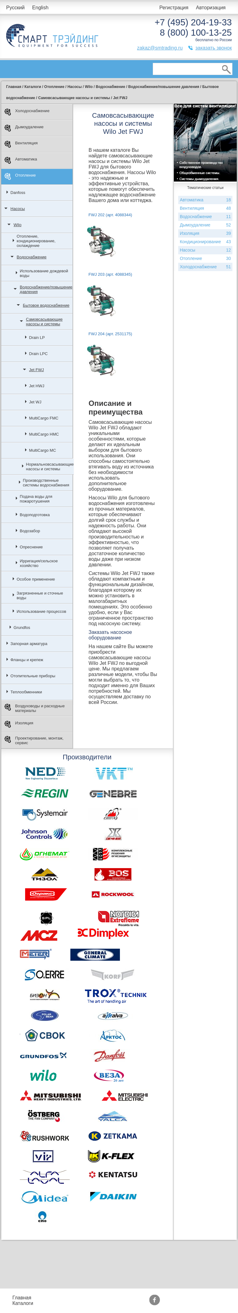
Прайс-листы (54, 1297)
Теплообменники (26, 692)
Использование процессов (41, 611)
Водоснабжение (31, 257)
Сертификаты (155, 1303)
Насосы (18, 208)
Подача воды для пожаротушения (36, 498)
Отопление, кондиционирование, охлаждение (36, 241)
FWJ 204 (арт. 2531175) (110, 334)
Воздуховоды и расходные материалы (34, 708)
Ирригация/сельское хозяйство (39, 563)
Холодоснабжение (27, 112)
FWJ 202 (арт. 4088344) (110, 215)
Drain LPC (38, 353)
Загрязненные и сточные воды (40, 595)
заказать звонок (213, 47)
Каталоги (22, 1303)
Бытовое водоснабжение (46, 305)
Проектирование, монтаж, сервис (34, 740)
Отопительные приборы (33, 676)
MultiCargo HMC (44, 434)
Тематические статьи (199, 1303)
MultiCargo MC (42, 450)
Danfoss (18, 192)
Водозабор (30, 531)
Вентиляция (21, 144)
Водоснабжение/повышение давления (46, 289)
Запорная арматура (29, 643)
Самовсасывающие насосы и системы (44, 321)
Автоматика (20, 160)
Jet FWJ (36, 369)
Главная (21, 1297)
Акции (146, 1297)
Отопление (20, 176)
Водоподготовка (35, 514)
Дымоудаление (24, 128)
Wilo (17, 224)
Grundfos (22, 627)
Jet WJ (35, 402)
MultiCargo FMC (44, 418)
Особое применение (36, 579)
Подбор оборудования (100, 1294)
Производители (201, 1295)
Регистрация (173, 7)
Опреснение (31, 547)
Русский (15, 7)
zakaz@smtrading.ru (160, 47)
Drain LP (37, 337)
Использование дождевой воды (44, 273)
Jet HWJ (36, 386)
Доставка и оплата (96, 1306)
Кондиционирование (205, 242)
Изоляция (18, 724)
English (40, 7)
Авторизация (211, 7)
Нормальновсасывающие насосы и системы (50, 466)
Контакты (56, 1306)
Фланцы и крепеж (27, 659)
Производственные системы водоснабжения (46, 482)
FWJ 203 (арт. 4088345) (110, 274)
